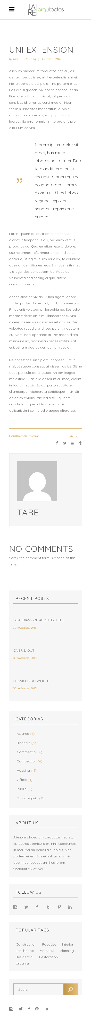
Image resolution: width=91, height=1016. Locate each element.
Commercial (26, 752)
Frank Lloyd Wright (31, 681)
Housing (30, 59)
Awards (23, 733)
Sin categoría (27, 798)
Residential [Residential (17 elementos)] (24, 957)
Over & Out (23, 650)
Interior (34, 436)
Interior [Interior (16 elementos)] (67, 944)
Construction (18, 436)
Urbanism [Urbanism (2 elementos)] (23, 963)
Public (21, 789)
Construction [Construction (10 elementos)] (26, 944)
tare (15, 59)
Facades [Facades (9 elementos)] (49, 944)
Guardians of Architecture (38, 620)
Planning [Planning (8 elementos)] (67, 950)
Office (22, 779)
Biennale (23, 743)
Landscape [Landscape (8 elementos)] (25, 950)
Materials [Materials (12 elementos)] (47, 950)
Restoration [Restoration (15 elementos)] (48, 957)
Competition (27, 761)
